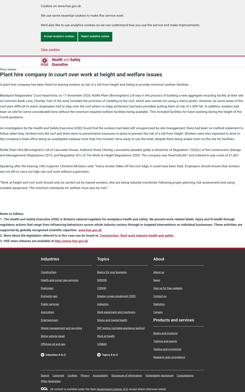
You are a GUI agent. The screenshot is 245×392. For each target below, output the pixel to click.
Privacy (85, 375)
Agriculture (47, 312)
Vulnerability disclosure (159, 375)
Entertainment (49, 320)
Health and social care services (59, 280)
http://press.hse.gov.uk (71, 241)
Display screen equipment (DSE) (116, 296)
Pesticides (47, 288)
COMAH (102, 344)
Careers (158, 312)
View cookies (50, 50)
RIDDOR (102, 280)
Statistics (159, 304)
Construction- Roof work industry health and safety (137, 235)
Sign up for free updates (167, 288)
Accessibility (100, 375)
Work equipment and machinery (116, 312)
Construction (48, 272)
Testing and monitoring (167, 349)
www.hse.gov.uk (90, 230)
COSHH (101, 288)
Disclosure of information (126, 375)
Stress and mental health (112, 320)
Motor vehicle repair (53, 336)
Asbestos (103, 304)
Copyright (58, 375)
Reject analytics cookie (95, 36)
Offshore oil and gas (53, 344)
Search (45, 375)
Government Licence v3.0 (112, 389)
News (156, 280)
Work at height (106, 336)
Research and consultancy (169, 357)
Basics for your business (112, 272)
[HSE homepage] (60, 62)
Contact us (159, 296)
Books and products (165, 333)
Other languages (51, 381)
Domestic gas (49, 296)
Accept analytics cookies (59, 36)
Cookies (72, 375)
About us (158, 272)
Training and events (165, 341)
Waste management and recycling (61, 328)
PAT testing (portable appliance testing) (121, 328)
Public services (50, 304)
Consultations (185, 375)
